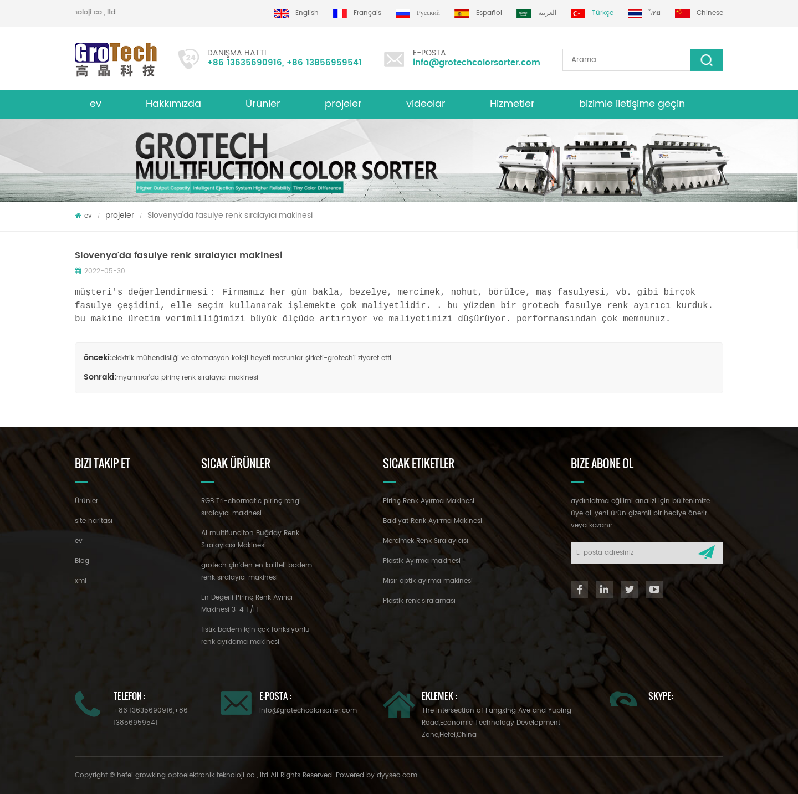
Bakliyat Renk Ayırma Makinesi (432, 521)
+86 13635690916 (244, 63)
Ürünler (262, 104)
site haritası (93, 521)
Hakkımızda (173, 104)
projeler (343, 104)
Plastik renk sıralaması (419, 601)
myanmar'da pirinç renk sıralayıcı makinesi (187, 377)
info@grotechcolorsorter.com (476, 63)
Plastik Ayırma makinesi (422, 561)
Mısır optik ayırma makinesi (428, 581)
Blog (82, 561)
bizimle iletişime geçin (632, 104)
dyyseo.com (397, 775)
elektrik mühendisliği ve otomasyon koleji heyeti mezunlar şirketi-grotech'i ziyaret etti (251, 358)
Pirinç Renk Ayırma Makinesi (428, 501)
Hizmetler (512, 104)
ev (95, 104)
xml (80, 581)
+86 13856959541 (324, 63)
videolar (426, 104)
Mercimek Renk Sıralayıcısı (425, 541)
